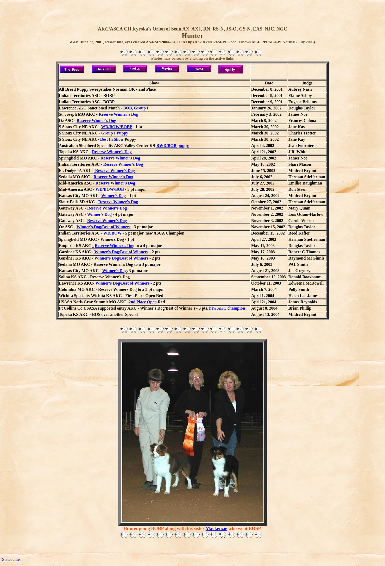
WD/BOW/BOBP (116, 127)
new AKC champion (227, 308)
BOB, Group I (135, 108)
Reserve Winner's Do (106, 220)
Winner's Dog (113, 195)
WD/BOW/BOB (110, 189)
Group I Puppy (114, 133)
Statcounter (11, 559)
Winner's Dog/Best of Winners (104, 227)
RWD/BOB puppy (172, 145)
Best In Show (112, 139)
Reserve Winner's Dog (118, 114)
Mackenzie (216, 528)
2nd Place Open (143, 302)
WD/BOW (112, 233)
